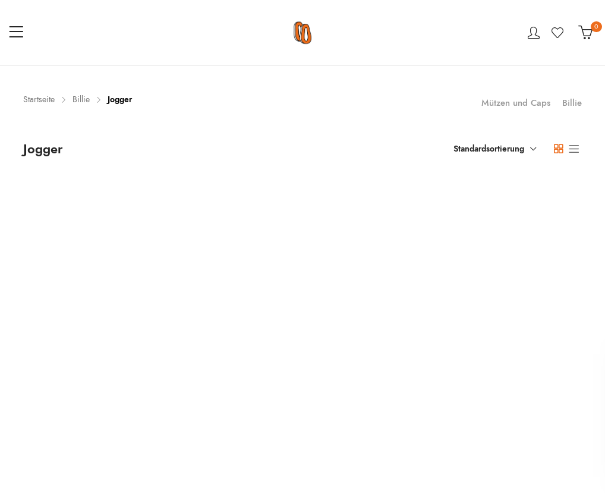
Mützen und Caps (515, 103)
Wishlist (559, 33)
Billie (81, 99)
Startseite (39, 99)
